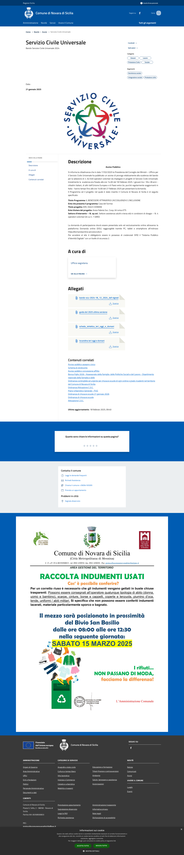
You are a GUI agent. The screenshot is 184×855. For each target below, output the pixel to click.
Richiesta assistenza (66, 817)
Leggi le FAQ (63, 813)
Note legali (96, 813)
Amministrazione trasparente (104, 805)
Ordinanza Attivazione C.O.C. (80, 387)
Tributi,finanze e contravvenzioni (105, 771)
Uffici (25, 775)
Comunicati (131, 771)
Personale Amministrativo (33, 788)
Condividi (133, 43)
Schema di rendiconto (78, 367)
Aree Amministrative (31, 771)
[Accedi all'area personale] (149, 3)
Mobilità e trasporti (65, 788)
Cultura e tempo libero (67, 771)
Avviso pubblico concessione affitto (83, 371)
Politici (25, 784)
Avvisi (44, 31)
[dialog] (92, 841)
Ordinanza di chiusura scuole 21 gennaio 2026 (88, 394)
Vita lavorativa (63, 775)
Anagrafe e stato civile (67, 767)
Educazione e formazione (102, 767)
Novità (36, 31)
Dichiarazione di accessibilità (103, 817)
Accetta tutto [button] (83, 846)
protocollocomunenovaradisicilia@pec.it (39, 826)
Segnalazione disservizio (67, 809)
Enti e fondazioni (29, 779)
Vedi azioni (133, 48)
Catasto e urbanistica (66, 784)
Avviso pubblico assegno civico (81, 364)
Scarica (114, 303)
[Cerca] (158, 13)
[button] (92, 851)
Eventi (129, 791)
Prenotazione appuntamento (69, 805)
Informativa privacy (100, 809)
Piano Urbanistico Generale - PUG (83, 390)
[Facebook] (137, 13)
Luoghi (130, 787)
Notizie (130, 767)
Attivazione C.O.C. (76, 400)
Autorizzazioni (98, 784)
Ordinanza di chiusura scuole (81, 397)
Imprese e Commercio (66, 779)
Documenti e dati (30, 792)
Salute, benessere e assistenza (104, 779)
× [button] (181, 829)
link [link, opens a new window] (114, 841)
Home (28, 31)
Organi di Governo (30, 767)
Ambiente (96, 775)
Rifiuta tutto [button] (101, 846)
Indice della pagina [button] (35, 158)
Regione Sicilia (29, 3)
